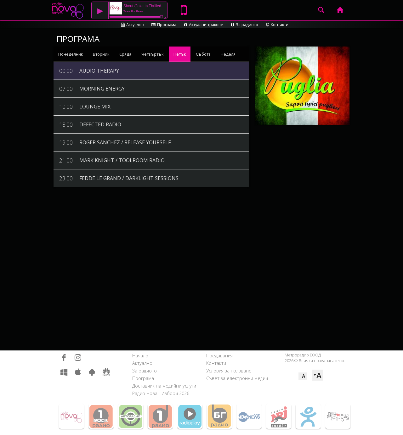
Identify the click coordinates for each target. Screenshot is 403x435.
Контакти (277, 24)
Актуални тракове (203, 24)
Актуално (132, 24)
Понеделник (70, 54)
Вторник (101, 54)
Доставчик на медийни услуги (164, 386)
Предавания (219, 356)
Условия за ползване (229, 371)
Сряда (125, 54)
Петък (179, 54)
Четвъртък (152, 54)
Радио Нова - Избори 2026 (160, 393)
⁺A (317, 375)
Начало (140, 356)
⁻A (302, 376)
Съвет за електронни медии (237, 378)
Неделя (228, 54)
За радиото (244, 24)
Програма (163, 24)
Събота (203, 54)
